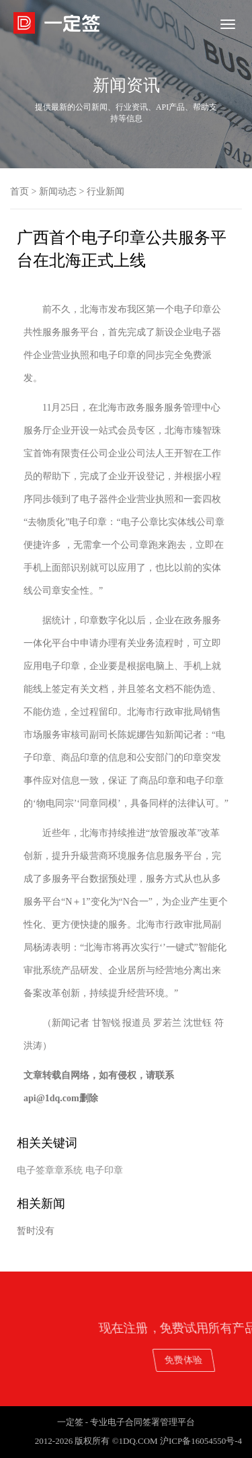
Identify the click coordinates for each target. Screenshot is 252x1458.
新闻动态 (58, 191)
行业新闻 (105, 191)
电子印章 (104, 1170)
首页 (19, 191)
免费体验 (215, 1359)
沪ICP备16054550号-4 (201, 1441)
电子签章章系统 (50, 1170)
